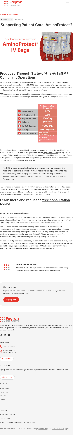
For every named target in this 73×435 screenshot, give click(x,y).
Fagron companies (50, 153)
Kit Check (46, 194)
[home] (13, 3)
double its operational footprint (27, 192)
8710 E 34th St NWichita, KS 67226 (9, 351)
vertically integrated (17, 150)
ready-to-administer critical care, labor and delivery (47, 241)
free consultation (56, 200)
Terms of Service (58, 429)
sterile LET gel (5, 246)
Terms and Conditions (8, 414)
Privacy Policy (5, 418)
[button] (67, 3)
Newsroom (4, 392)
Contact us (6, 359)
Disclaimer (3, 410)
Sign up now (11, 300)
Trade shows (4, 388)
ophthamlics (16, 243)
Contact (2, 400)
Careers (3, 396)
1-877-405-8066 (9, 346)
